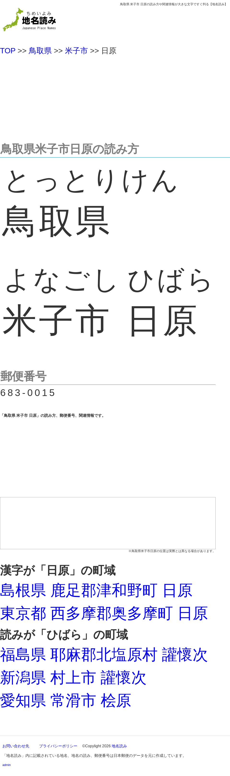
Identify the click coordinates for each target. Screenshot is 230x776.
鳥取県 (40, 50)
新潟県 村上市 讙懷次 (73, 677)
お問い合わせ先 (15, 746)
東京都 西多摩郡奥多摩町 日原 (104, 613)
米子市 (76, 50)
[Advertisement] (115, 96)
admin (6, 765)
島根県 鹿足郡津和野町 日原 (96, 590)
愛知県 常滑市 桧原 (65, 700)
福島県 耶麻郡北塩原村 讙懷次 (104, 654)
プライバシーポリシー (58, 746)
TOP (8, 50)
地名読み (119, 746)
